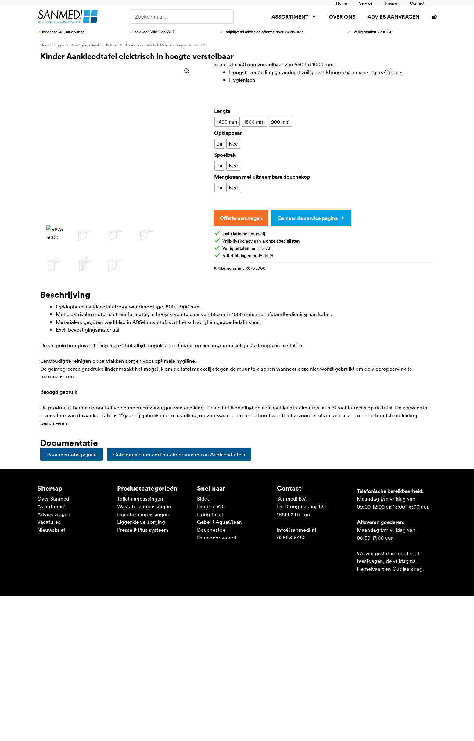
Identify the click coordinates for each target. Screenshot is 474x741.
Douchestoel (212, 529)
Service (365, 3)
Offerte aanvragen (241, 217)
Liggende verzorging (71, 45)
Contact (417, 3)
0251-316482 (291, 537)
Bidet (203, 498)
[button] (186, 71)
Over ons (342, 16)
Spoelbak (224, 154)
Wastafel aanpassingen (144, 506)
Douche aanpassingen (143, 514)
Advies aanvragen (393, 16)
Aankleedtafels (104, 45)
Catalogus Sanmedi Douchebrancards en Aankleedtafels (179, 454)
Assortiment (297, 16)
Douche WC (211, 506)
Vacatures (48, 521)
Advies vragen (53, 514)
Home (341, 3)
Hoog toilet (210, 514)
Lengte (222, 110)
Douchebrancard (216, 537)
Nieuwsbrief (51, 529)
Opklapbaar (228, 132)
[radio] (227, 121)
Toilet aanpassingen (140, 498)
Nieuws (391, 3)
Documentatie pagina (71, 454)
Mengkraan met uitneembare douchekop (262, 176)
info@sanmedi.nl (296, 529)
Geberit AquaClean (219, 521)
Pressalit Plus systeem (142, 529)
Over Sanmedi (53, 498)
